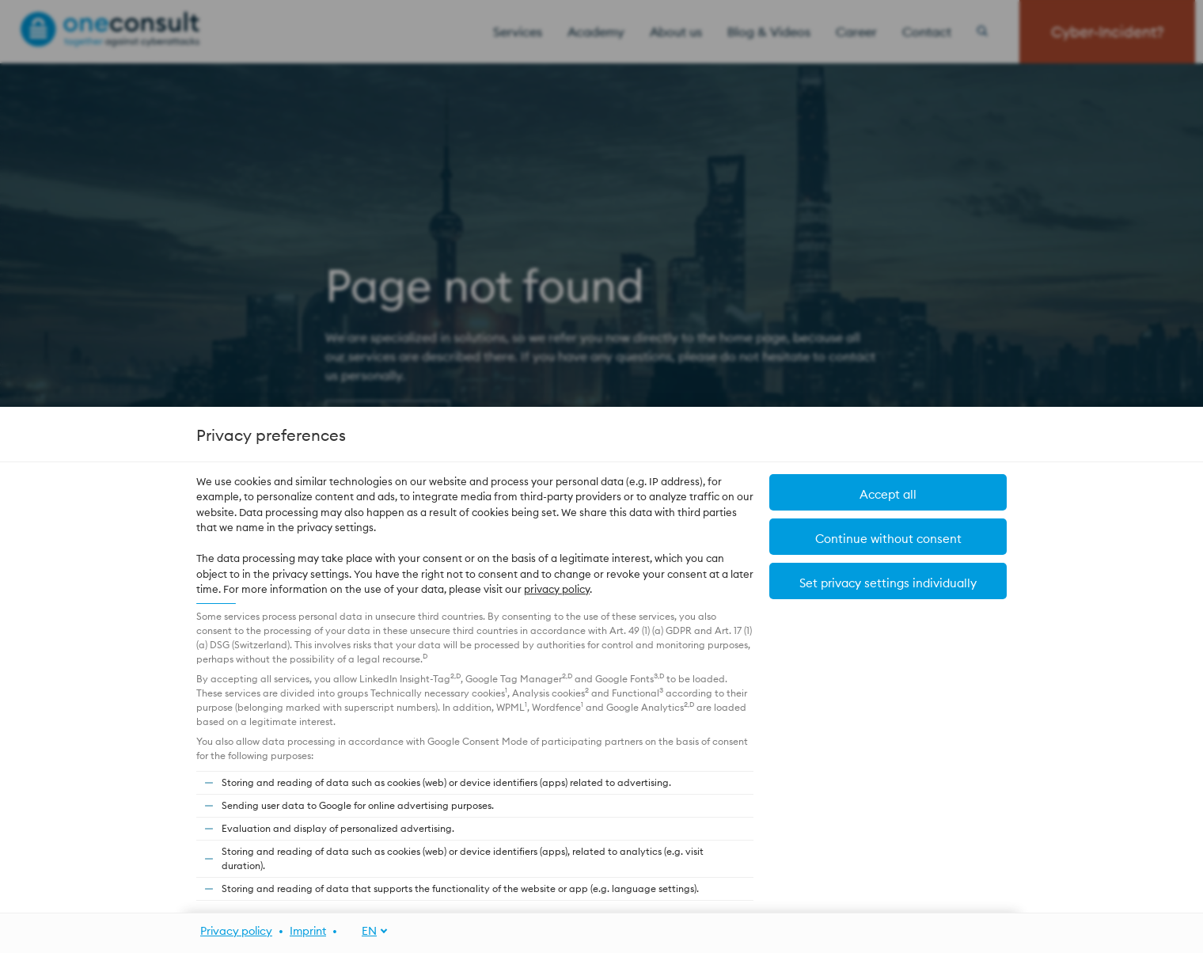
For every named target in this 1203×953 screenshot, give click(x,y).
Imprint (308, 931)
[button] (888, 581)
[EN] (366, 931)
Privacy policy (236, 931)
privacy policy (557, 589)
